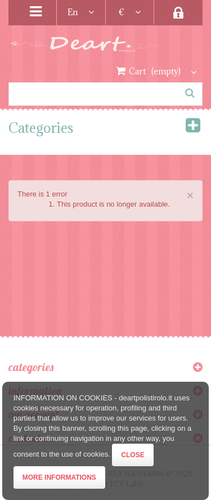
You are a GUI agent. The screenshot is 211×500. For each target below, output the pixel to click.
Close (132, 455)
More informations (59, 477)
